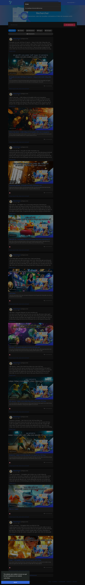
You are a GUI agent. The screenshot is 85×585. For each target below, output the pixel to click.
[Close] (59, 3)
